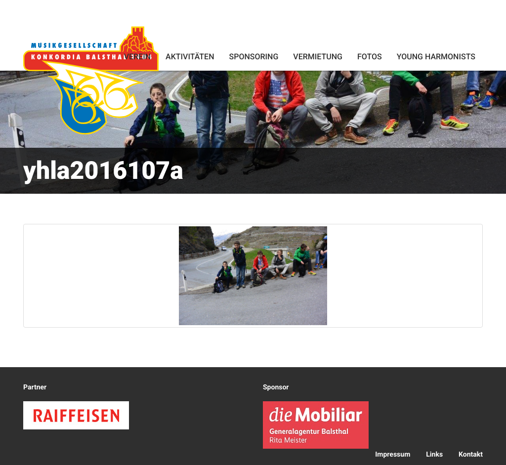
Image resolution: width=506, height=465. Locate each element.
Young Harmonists (436, 56)
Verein (137, 56)
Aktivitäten (190, 56)
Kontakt (471, 455)
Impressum (392, 455)
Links (434, 455)
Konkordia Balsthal (91, 80)
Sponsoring (253, 56)
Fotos (369, 56)
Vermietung (317, 56)
